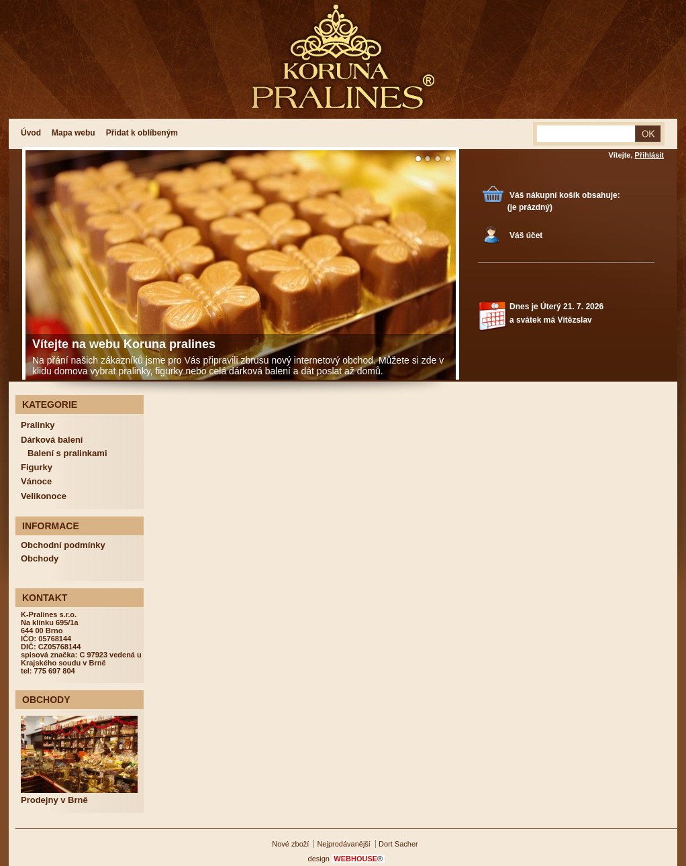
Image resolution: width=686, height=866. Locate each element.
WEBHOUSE (358, 859)
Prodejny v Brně (54, 800)
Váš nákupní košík (544, 195)
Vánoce (36, 481)
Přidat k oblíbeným (142, 133)
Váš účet (525, 235)
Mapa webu (73, 133)
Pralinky (38, 425)
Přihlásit (649, 155)
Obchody (39, 558)
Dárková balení (52, 440)
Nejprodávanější (344, 844)
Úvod (31, 133)
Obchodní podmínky (63, 545)
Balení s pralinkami (67, 453)
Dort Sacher (398, 844)
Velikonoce (43, 496)
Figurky (36, 467)
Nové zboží (290, 844)
